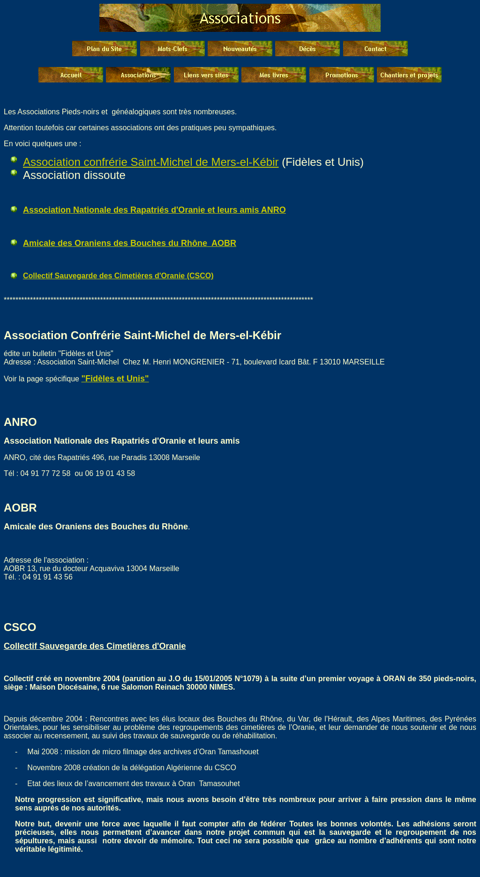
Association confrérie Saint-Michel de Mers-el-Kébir (151, 162)
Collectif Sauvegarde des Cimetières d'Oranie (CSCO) (118, 276)
